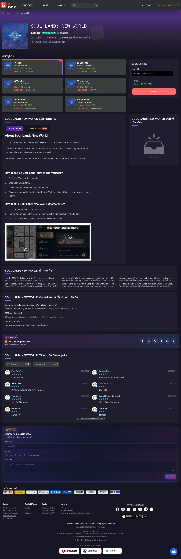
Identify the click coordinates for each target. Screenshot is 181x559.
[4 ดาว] (20, 455)
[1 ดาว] (7, 455)
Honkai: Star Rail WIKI (10, 510)
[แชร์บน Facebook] (142, 341)
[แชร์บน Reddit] (173, 341)
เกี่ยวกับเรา (28, 508)
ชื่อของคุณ (8, 441)
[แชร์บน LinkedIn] (167, 341)
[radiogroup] (16, 374)
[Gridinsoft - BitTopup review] (91, 551)
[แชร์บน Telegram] (161, 341)
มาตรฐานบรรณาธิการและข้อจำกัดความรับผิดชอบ (78, 513)
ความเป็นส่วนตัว (67, 510)
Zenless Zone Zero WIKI (11, 513)
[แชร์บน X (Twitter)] (148, 341)
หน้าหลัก (5, 13)
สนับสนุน (28, 510)
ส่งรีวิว (170, 476)
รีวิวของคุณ (8, 460)
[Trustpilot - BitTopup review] (112, 551)
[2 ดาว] (11, 455)
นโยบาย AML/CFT (48, 513)
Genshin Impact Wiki (10, 508)
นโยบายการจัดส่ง (48, 510)
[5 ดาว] (24, 455)
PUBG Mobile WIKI (9, 516)
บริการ (63, 508)
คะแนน (7, 451)
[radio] (12, 374)
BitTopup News (8, 518)
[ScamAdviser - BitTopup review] (69, 551)
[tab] (14, 128)
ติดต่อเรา (28, 513)
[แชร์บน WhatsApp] (155, 341)
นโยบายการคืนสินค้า (49, 508)
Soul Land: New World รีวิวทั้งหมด (90, 419)
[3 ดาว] (15, 455)
